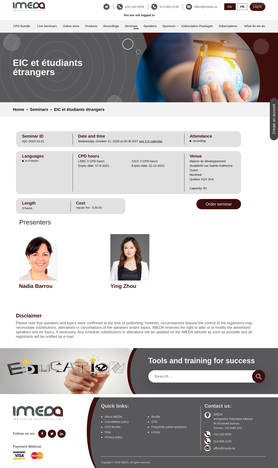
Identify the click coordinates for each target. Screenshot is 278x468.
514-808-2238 (222, 441)
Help (108, 432)
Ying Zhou (123, 286)
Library (155, 432)
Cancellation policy (117, 421)
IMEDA (125, 462)
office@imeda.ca (224, 448)
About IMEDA (113, 416)
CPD (154, 421)
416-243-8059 (222, 434)
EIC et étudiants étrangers (79, 109)
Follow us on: (24, 434)
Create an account (274, 119)
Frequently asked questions (168, 427)
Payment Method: (27, 446)
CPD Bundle (113, 427)
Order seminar (219, 204)
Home (18, 109)
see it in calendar (150, 141)
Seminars (39, 109)
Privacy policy (113, 437)
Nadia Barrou (36, 286)
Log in (257, 6)
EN (229, 6)
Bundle (155, 416)
